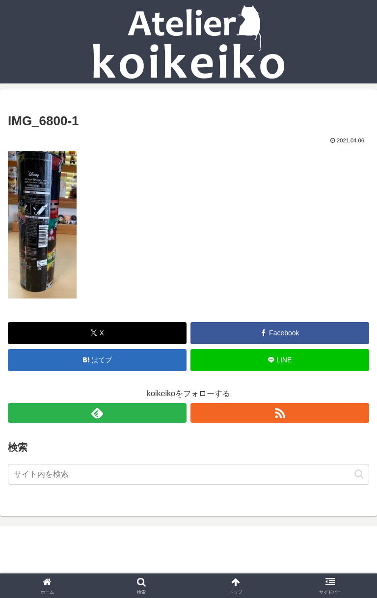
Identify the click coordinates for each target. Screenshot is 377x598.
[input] (188, 474)
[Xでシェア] (97, 333)
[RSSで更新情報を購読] (279, 413)
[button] (359, 474)
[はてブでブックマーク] (97, 360)
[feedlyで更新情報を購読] (97, 413)
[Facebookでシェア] (279, 333)
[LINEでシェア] (279, 360)
